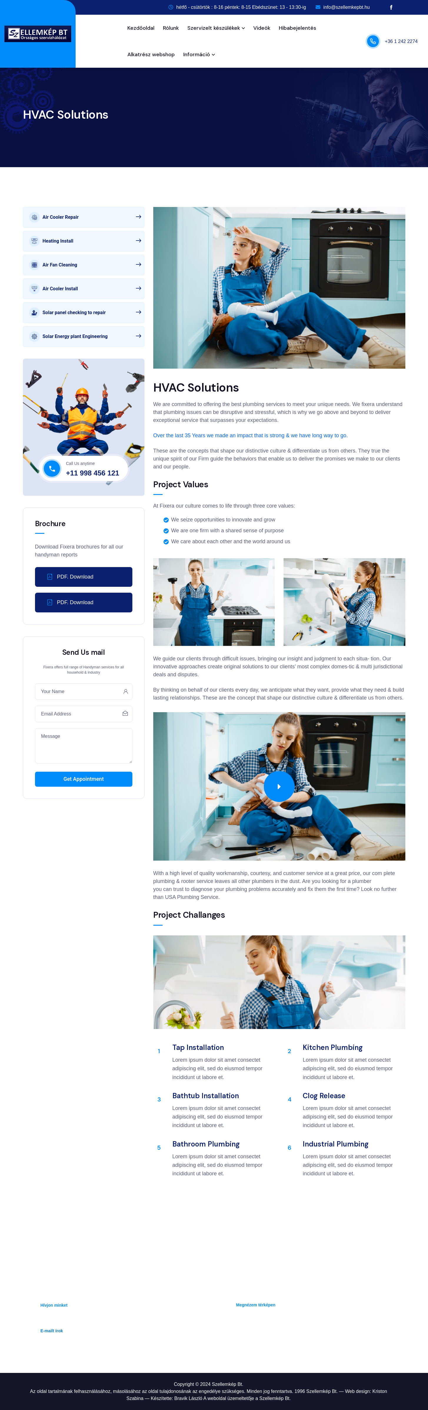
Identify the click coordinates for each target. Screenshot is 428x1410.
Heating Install (85, 241)
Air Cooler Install (85, 289)
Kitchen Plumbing (333, 1047)
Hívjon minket (54, 1305)
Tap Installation (198, 1047)
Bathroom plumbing (206, 1144)
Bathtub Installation (205, 1095)
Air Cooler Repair (85, 217)
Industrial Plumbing (336, 1144)
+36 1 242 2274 (401, 41)
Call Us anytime (80, 463)
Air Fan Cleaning (85, 265)
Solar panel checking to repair (85, 312)
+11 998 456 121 (92, 473)
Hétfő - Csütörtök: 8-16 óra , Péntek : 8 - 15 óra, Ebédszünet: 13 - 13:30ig (308, 1325)
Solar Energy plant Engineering (85, 336)
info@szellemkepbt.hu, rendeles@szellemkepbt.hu (90, 1323)
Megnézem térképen (256, 1305)
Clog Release (324, 1095)
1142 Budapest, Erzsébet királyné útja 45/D (278, 1297)
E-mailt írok (52, 1330)
